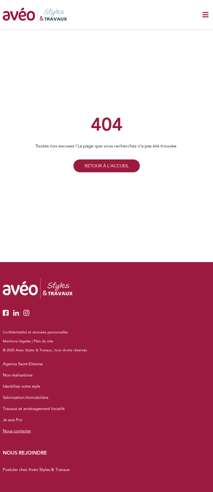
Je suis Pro (12, 420)
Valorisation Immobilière (25, 397)
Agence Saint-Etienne (23, 364)
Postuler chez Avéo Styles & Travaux (36, 469)
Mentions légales (17, 341)
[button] (205, 15)
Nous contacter (17, 431)
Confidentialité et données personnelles (35, 332)
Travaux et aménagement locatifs (33, 408)
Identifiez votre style (21, 386)
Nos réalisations (17, 375)
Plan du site (43, 341)
